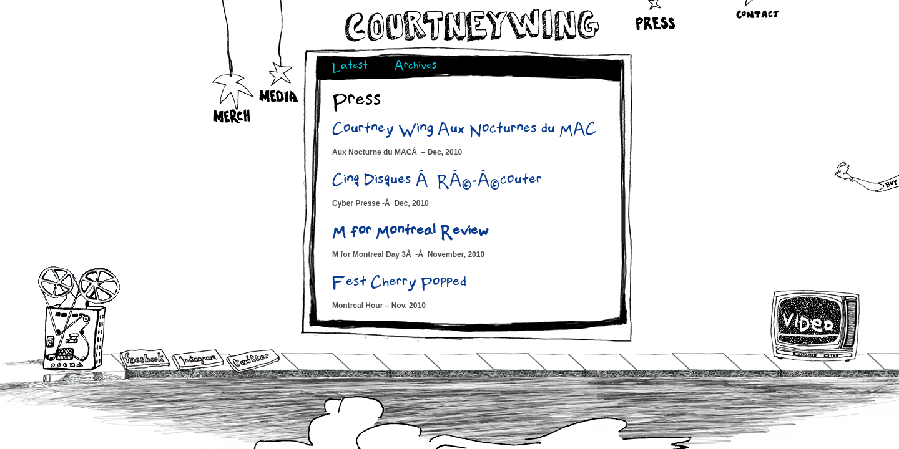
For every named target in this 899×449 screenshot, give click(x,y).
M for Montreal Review (410, 233)
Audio (78, 318)
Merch (232, 88)
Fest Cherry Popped (399, 284)
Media (279, 68)
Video (816, 325)
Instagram (197, 359)
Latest (350, 67)
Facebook (145, 360)
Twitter (252, 361)
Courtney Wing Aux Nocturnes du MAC (464, 130)
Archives (415, 67)
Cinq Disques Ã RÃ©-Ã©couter (437, 181)
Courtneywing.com (471, 25)
